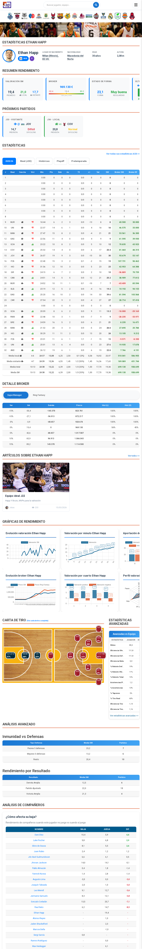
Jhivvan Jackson (39, 863)
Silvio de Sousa (39, 846)
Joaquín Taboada (39, 885)
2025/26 (9, 161)
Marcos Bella (39, 929)
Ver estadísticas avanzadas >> (124, 716)
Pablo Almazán (39, 868)
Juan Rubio (39, 851)
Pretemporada (79, 161)
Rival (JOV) (26, 161)
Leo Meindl (39, 890)
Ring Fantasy (36, 395)
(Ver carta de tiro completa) (37, 621)
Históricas (44, 161)
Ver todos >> (134, 456)
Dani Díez (39, 835)
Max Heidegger (39, 946)
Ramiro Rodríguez (39, 941)
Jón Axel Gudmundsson (39, 857)
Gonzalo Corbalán (39, 902)
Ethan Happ (39, 913)
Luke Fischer (39, 840)
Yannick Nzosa (39, 874)
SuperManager (14, 395)
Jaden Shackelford (38, 924)
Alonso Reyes (39, 918)
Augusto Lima (39, 879)
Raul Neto (39, 907)
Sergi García (39, 935)
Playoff (60, 161)
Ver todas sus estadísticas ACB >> (123, 154)
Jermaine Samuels (39, 896)
